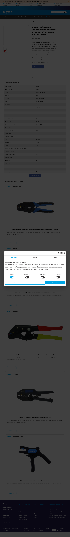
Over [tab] (55, 257)
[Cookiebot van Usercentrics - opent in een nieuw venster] (59, 253)
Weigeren (15, 282)
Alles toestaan (55, 282)
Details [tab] (35, 257)
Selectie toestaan (35, 282)
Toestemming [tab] (14, 257)
